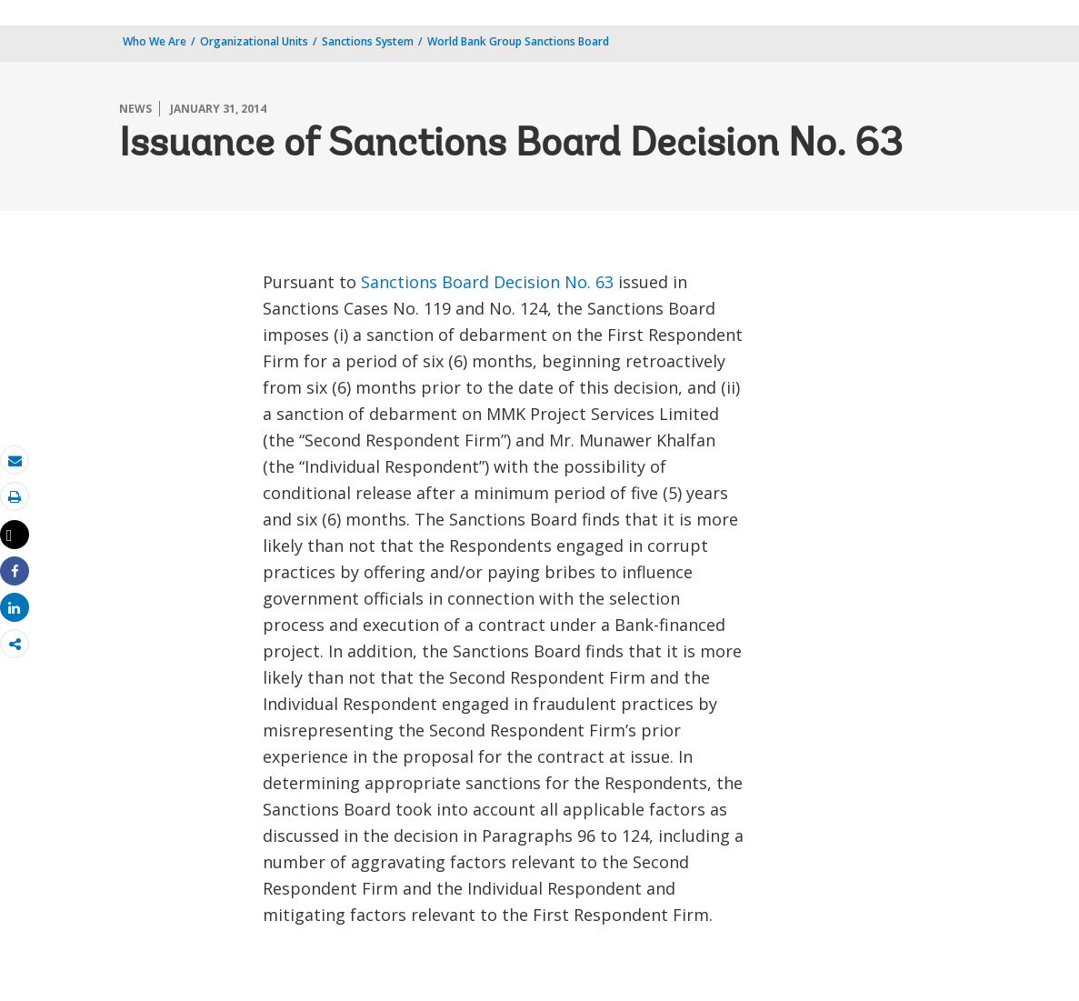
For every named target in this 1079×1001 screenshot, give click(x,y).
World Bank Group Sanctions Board (518, 41)
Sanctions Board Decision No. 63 (487, 282)
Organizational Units (254, 41)
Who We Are (154, 41)
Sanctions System (368, 41)
